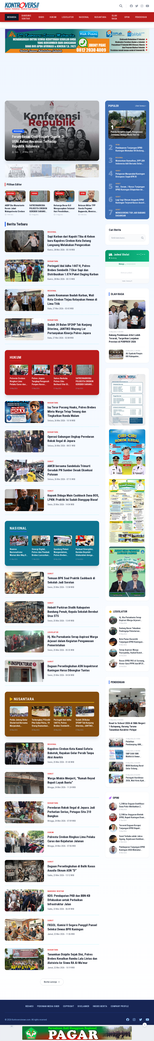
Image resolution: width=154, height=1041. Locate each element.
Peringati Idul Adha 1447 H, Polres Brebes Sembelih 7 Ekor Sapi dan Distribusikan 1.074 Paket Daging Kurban (73, 270)
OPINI (127, 17)
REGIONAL (52, 232)
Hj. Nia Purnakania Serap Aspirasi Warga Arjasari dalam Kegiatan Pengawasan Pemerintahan (73, 641)
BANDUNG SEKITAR (26, 17)
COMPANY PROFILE (120, 1006)
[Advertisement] (77, 76)
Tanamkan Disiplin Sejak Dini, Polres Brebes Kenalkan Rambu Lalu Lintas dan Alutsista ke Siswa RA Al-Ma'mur (72, 959)
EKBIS (41, 17)
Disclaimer (83, 1006)
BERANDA (11, 17)
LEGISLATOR (68, 17)
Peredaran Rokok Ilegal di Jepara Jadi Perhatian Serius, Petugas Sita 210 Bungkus (71, 812)
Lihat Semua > (140, 106)
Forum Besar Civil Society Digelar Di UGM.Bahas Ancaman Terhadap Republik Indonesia (38, 141)
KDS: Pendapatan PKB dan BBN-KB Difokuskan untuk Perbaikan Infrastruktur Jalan (69, 900)
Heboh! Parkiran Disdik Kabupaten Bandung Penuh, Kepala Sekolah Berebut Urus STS (73, 612)
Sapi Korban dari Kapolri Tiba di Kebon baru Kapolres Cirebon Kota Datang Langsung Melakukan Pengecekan (71, 241)
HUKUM (53, 17)
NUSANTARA (100, 17)
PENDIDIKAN (141, 17)
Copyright (68, 1006)
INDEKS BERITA (100, 1006)
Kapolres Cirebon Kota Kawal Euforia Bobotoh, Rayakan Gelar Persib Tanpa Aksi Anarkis (71, 753)
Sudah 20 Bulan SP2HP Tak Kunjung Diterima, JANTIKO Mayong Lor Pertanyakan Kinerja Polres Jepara (70, 329)
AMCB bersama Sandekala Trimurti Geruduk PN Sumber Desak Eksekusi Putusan (70, 470)
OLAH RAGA (114, 17)
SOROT (51, 461)
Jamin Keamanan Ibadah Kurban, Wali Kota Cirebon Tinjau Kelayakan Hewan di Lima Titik (72, 300)
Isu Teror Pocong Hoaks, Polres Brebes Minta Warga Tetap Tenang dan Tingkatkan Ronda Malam (72, 412)
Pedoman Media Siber (48, 1006)
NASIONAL (84, 17)
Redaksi (29, 1006)
